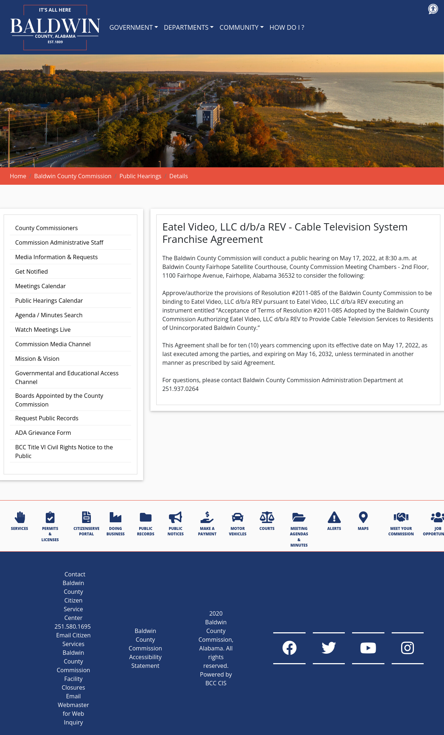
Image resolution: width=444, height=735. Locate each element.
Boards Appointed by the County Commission (59, 400)
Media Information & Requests (56, 257)
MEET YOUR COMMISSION (401, 523)
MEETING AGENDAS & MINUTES (299, 529)
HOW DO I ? (287, 27)
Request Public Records (46, 418)
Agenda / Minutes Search (49, 315)
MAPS (363, 521)
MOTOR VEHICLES (237, 523)
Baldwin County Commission (73, 176)
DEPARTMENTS (186, 27)
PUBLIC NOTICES (175, 523)
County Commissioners (46, 228)
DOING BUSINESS (115, 523)
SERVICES (19, 521)
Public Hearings (141, 176)
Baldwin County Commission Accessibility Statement (145, 648)
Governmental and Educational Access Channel (67, 377)
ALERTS (334, 521)
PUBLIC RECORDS (145, 523)
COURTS (266, 521)
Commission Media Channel (53, 344)
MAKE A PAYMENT (207, 523)
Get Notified (31, 271)
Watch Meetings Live (43, 330)
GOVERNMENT (131, 27)
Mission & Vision (37, 359)
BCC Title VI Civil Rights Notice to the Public (64, 451)
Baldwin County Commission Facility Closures (73, 670)
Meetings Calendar (40, 286)
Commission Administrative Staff (59, 242)
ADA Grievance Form (43, 433)
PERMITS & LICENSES (50, 526)
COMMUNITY (238, 27)
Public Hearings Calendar (49, 301)
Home (18, 176)
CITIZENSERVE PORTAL (86, 523)
